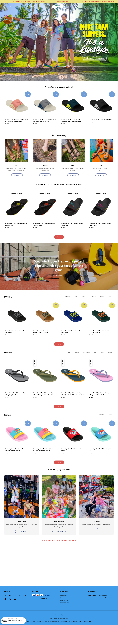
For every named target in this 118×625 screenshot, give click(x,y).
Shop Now (17, 175)
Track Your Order (64, 600)
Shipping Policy (55, 621)
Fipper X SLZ (30, 7)
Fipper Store (22, 7)
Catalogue (13, 7)
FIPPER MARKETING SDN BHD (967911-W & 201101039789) (75, 621)
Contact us (63, 598)
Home (6, 7)
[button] (104, 7)
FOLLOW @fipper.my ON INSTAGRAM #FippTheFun (59, 540)
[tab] (67, 296)
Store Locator (63, 595)
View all (59, 237)
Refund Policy (47, 621)
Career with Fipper (65, 602)
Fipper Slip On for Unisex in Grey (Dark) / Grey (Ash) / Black (15, 620)
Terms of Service (31, 621)
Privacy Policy (39, 621)
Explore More (22, 531)
